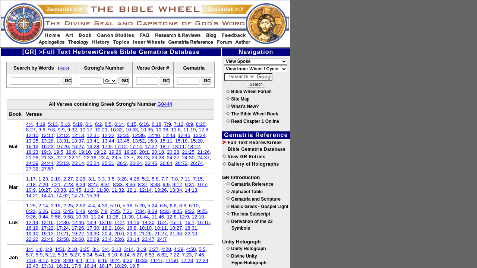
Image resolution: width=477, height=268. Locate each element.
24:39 (32, 163)
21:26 (203, 152)
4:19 (40, 124)
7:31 (127, 211)
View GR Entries (243, 156)
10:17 (86, 130)
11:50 (171, 260)
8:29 (152, 211)
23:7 (129, 157)
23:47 (148, 239)
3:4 (105, 249)
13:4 (92, 222)
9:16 (102, 260)
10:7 (202, 184)
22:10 (191, 233)
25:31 (108, 163)
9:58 (68, 217)
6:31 (55, 211)
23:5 (116, 157)
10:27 (44, 190)
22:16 (90, 157)
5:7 (29, 255)
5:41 (100, 255)
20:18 (158, 152)
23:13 (142, 157)
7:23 (68, 184)
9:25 (202, 211)
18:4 (119, 228)
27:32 (32, 169)
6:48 (80, 211)
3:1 (91, 179)
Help (63, 68)
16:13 (32, 146)
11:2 (89, 190)
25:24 (93, 163)
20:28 (173, 152)
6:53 (149, 255)
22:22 (32, 239)
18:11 (179, 146)
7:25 (115, 211)
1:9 (49, 249)
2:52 (80, 205)
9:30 (127, 260)
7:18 (31, 184)
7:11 (185, 179)
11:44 (142, 217)
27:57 (47, 169)
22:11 (75, 157)
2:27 (68, 179)
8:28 (55, 260)
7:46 (199, 255)
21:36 (176, 233)
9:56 (55, 217)
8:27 (31, 130)
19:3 (46, 152)
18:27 (176, 228)
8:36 (130, 184)
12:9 (184, 217)
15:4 (162, 222)
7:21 (55, 184)
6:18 (156, 124)
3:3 (101, 179)
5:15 (62, 255)
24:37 (203, 157)
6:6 (173, 205)
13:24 (199, 135)
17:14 (136, 146)
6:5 (108, 124)
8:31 (105, 184)
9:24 (115, 260)
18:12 (193, 146)
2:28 (80, 179)
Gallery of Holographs (250, 164)
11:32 (117, 190)
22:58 (62, 239)
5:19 (78, 124)
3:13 (116, 249)
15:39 (93, 195)
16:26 (62, 146)
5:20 (140, 205)
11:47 (156, 260)
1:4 (29, 249)
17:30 (93, 228)
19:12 (100, 152)
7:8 (174, 179)
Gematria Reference (250, 184)
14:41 (47, 195)
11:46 (158, 217)
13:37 (78, 141)
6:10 (194, 205)
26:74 (196, 163)
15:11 (166, 141)
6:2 (98, 124)
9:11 (90, 260)
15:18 (181, 141)
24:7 (162, 239)
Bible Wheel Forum (249, 91)
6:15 (131, 124)
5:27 (75, 255)
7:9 (167, 124)
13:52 (138, 141)
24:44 (47, 163)
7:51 (31, 260)
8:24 (80, 184)
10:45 (75, 190)
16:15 (203, 222)
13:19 (105, 222)
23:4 (104, 157)
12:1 (131, 190)
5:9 (39, 255)
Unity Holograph (246, 248)
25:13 (62, 163)
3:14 (129, 249)
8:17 (43, 260)
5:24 (152, 205)
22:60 (78, 239)
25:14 (78, 163)
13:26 (160, 190)
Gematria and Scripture (253, 199)
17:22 (151, 146)
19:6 (71, 152)
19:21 (62, 233)
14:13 (191, 190)
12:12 (62, 135)
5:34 (87, 255)
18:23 (32, 152)
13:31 (62, 141)
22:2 (61, 157)
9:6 (41, 130)
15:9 (152, 141)
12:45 (184, 135)
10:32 (116, 130)
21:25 (188, 152)
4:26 (134, 179)
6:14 (119, 124)
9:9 (61, 130)
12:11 (47, 135)
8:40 (68, 260)
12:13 (78, 135)
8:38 (155, 184)
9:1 (79, 260)
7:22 (174, 255)
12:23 (187, 260)
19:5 (58, 152)
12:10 (32, 135)
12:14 (145, 190)
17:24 (62, 228)
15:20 (196, 141)
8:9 (189, 124)
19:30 (93, 233)
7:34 (140, 211)
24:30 (188, 157)
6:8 (182, 205)
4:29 (178, 249)
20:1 (144, 152)
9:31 (190, 184)
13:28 (47, 141)
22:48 (47, 239)
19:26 (115, 152)
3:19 (141, 249)
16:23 (47, 146)
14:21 (32, 195)
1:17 (31, 179)
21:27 (160, 233)
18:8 (131, 228)
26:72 (181, 163)
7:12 (178, 124)
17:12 (120, 146)
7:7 (164, 179)
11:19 (189, 130)
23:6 (119, 239)
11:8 (176, 130)
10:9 (31, 190)
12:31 (93, 135)
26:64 (166, 163)
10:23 (101, 130)
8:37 (143, 184)
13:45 (123, 141)
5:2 (145, 179)
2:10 (55, 179)
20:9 (131, 233)
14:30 (148, 222)
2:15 (55, 205)
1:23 (43, 179)
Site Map (238, 99)
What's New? (242, 106)
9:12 (177, 184)
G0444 (164, 104)
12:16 (47, 222)
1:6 (39, 249)
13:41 (93, 141)
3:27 (154, 249)
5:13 (53, 124)
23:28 (158, 157)
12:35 (123, 135)
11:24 (97, 217)
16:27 (78, 146)
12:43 (169, 135)
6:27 (137, 255)
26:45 (151, 163)
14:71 (78, 195)
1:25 (31, 205)
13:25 (32, 141)
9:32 (72, 130)
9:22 (190, 211)
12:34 (202, 260)
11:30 (103, 190)
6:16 (144, 124)
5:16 (65, 124)
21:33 (47, 157)
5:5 (202, 249)
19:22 (78, 233)
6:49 (93, 211)
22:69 (93, 239)
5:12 (50, 255)
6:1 (88, 124)
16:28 (93, 146)
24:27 (173, 157)
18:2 (106, 228)
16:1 (190, 222)
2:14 (43, 205)
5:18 (127, 205)
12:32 (108, 135)
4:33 (102, 205)
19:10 (85, 152)
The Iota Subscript (248, 214)
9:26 (31, 217)
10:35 (146, 130)
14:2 (119, 222)
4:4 (29, 124)
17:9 (106, 146)
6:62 (162, 255)
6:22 (31, 211)
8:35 (177, 211)
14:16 (133, 222)
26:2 (122, 163)
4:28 (166, 249)
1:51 (59, 249)
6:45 (68, 211)
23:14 (133, 239)
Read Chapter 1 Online (252, 121)
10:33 (131, 130)
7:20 (43, 184)
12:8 (203, 130)
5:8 (155, 179)
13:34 (176, 190)
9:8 (51, 130)
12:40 (154, 135)
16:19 (32, 228)
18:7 (165, 146)
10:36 (162, 130)
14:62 (62, 195)
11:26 (112, 217)
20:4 (106, 233)
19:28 (130, 152)
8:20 (201, 124)
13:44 (108, 141)
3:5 (110, 179)
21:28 (32, 157)
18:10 (145, 228)
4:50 (191, 249)
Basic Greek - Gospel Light (257, 206)
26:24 (136, 163)
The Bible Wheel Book (252, 114)
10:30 (82, 217)
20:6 (119, 233)
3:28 (122, 179)
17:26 (78, 228)
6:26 (43, 211)
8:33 (118, 184)
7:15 (198, 179)
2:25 (68, 205)
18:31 (191, 228)
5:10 (115, 205)
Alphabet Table (244, 191)
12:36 (138, 135)
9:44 (43, 217)
